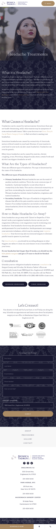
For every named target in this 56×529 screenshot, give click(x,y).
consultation (44, 264)
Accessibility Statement (31, 522)
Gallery (28, 439)
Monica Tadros (23, 95)
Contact (28, 443)
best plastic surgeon (10, 253)
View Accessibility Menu (18, 522)
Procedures (28, 435)
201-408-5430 (28, 479)
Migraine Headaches (14, 284)
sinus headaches (11, 241)
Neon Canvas (46, 522)
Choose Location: (10, 400)
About (28, 431)
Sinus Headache (38, 284)
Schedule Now (17, 526)
